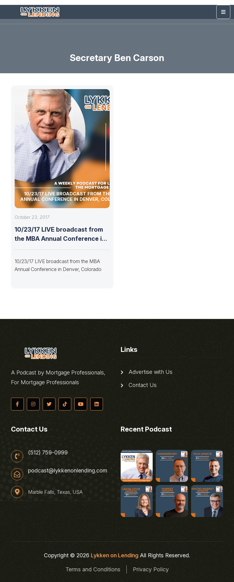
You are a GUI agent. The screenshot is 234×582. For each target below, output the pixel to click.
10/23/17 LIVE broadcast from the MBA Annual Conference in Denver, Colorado (60, 238)
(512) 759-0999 (48, 452)
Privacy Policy (151, 569)
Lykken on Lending (114, 555)
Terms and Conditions (93, 569)
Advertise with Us (146, 372)
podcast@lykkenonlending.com (67, 470)
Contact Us (139, 385)
